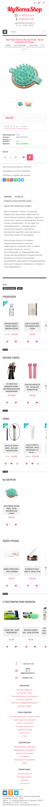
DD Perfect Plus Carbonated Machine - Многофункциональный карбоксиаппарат (11, 386)
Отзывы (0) (17, 196)
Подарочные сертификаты (24, 749)
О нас (24, 735)
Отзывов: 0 (24, 125)
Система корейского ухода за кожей (24, 715)
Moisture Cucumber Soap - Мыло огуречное (30, 631)
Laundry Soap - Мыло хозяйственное (11, 631)
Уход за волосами (20, 45)
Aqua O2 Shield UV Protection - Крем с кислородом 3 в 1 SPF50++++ (32, 447)
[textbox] (28, 32)
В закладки (24, 157)
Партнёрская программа (24, 758)
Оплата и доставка (24, 698)
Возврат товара (24, 704)
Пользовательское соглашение (24, 695)
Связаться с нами (24, 728)
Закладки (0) (39, 2)
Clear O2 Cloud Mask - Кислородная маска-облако (32, 325)
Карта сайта (24, 731)
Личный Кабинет (24, 772)
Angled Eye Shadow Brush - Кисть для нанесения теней (11, 447)
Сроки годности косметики (24, 718)
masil (19, 287)
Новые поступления (24, 752)
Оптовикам (24, 755)
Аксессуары (33, 45)
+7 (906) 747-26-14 (26, 15)
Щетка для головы (9, 287)
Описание (7, 196)
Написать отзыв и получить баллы (15, 128)
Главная (8, 45)
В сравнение (17, 462)
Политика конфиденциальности (24, 701)
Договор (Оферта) (24, 688)
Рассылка (24, 782)
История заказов (25, 775)
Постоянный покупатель (36, 2)
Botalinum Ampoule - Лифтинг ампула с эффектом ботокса (11, 325)
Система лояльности (24, 725)
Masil (18, 134)
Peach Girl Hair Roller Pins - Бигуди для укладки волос (32, 386)
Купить (30, 157)
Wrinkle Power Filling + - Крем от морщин (11, 570)
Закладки (24, 779)
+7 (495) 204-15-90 (26, 19)
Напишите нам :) (27, 676)
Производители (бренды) (24, 745)
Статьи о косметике (24, 722)
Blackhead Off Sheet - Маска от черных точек (32, 570)
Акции (24, 761)
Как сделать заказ (24, 691)
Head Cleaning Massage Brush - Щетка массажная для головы (11, 508)
